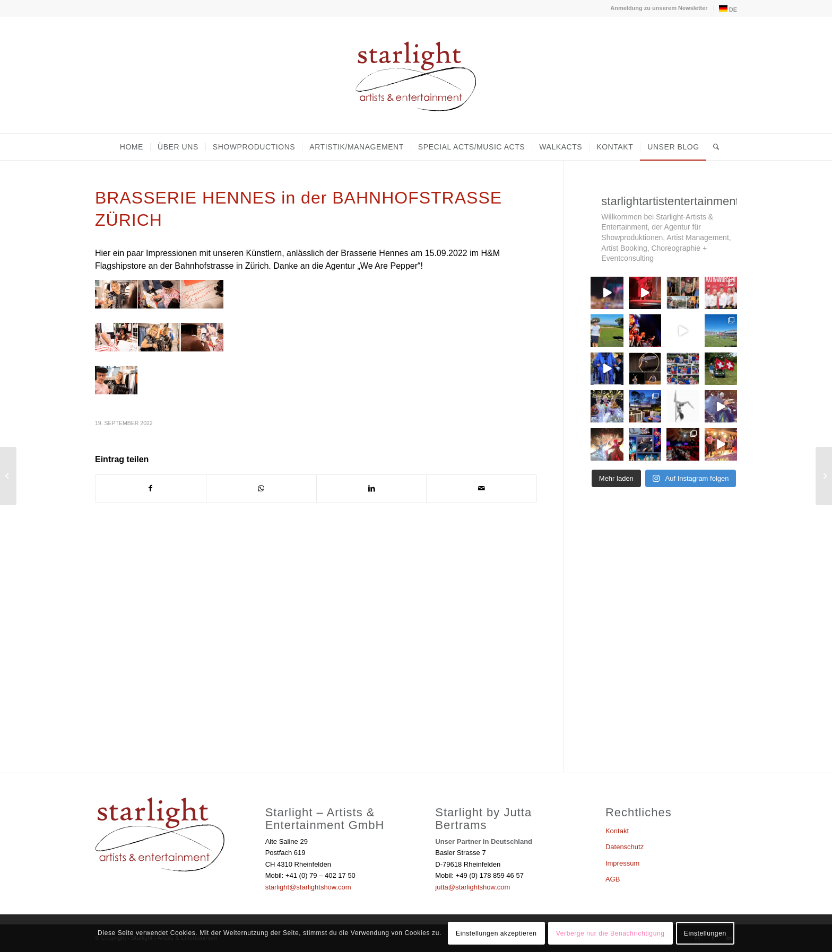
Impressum (622, 863)
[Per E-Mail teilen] (481, 488)
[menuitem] (659, 8)
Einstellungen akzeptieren (496, 933)
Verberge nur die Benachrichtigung (610, 933)
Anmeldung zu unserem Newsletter (658, 8)
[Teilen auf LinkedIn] (372, 488)
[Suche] (713, 147)
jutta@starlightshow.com (472, 887)
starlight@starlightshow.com (308, 887)
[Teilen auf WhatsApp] (261, 488)
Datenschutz (624, 847)
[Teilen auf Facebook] (151, 488)
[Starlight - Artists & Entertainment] (416, 74)
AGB (612, 879)
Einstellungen (705, 933)
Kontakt (617, 831)
